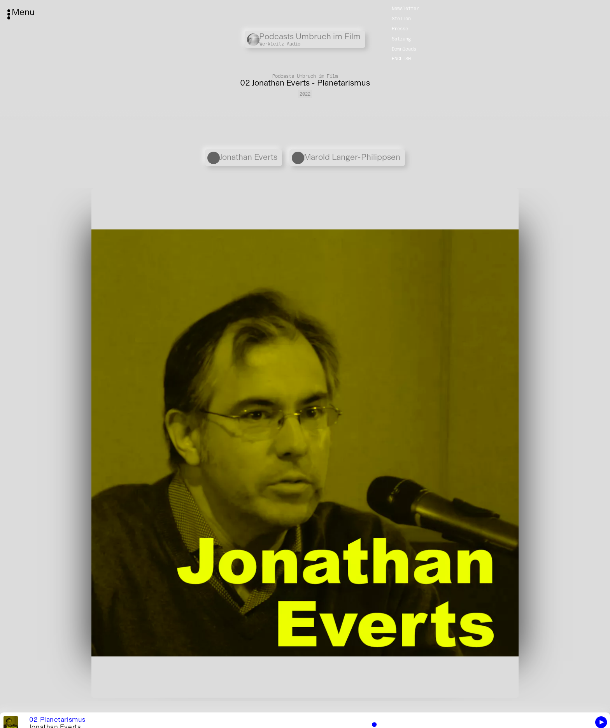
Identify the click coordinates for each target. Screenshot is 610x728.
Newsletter (405, 8)
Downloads (404, 48)
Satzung (401, 38)
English (401, 58)
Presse (400, 28)
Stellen (401, 18)
